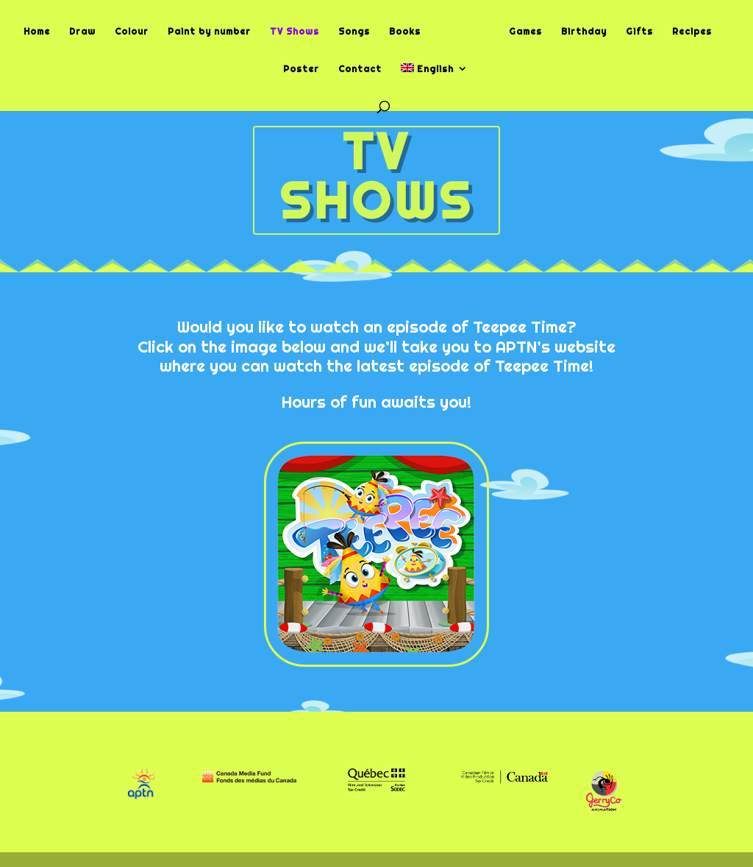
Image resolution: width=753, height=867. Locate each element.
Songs (354, 32)
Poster (301, 69)
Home (37, 32)
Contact (360, 69)
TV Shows (294, 32)
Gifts (639, 32)
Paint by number (209, 32)
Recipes (692, 32)
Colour (132, 32)
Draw (82, 32)
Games (525, 32)
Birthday (584, 32)
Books (405, 32)
